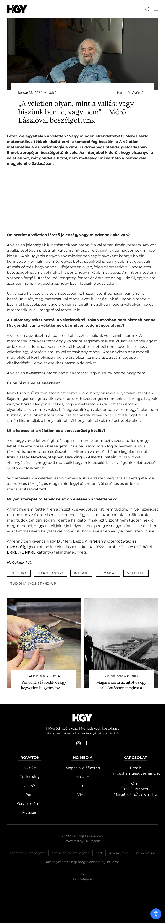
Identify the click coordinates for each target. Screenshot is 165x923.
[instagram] (78, 743)
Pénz (29, 794)
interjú (81, 573)
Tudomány (30, 777)
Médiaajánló (118, 853)
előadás (108, 573)
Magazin (29, 812)
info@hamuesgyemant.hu (136, 773)
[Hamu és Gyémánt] (17, 9)
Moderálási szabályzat (27, 853)
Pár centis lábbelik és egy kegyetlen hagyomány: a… (44, 685)
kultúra (18, 573)
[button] (156, 9)
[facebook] (86, 743)
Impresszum (145, 853)
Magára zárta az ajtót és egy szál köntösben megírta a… (121, 685)
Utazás (30, 786)
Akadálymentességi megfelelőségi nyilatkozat (82, 862)
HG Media (92, 841)
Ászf (99, 853)
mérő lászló (50, 573)
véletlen (136, 573)
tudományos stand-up (33, 583)
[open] (155, 913)
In (82, 786)
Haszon (82, 777)
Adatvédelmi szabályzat (70, 853)
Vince (82, 794)
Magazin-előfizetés (82, 768)
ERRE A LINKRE (21, 552)
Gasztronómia (29, 803)
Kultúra (30, 768)
